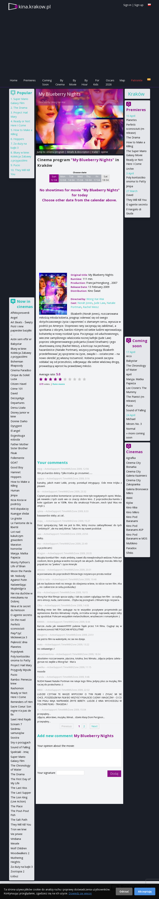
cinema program (55, 152)
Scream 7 (16, 724)
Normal (130, 428)
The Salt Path (19, 819)
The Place (17, 806)
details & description (78, 152)
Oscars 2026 (110, 82)
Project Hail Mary (21, 665)
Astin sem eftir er (21, 339)
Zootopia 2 (17, 871)
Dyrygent (16, 426)
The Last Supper (21, 792)
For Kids (96, 82)
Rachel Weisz (91, 307)
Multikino (131, 543)
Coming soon (139, 343)
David (129, 195)
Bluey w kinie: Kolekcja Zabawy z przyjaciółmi (21, 156)
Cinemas (134, 451)
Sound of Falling (136, 410)
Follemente (17, 458)
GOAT (14, 462)
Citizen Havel (18, 384)
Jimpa (129, 186)
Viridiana (16, 839)
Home (13, 80)
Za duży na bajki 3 (22, 866)
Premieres (29, 80)
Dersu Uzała (18, 407)
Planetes (131, 120)
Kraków (136, 93)
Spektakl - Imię (20, 752)
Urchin (130, 168)
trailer (95, 152)
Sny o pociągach (21, 742)
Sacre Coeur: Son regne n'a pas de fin (21, 710)
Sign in (127, 5)
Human (15, 490)
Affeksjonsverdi (20, 312)
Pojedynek (17, 651)
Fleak (14, 453)
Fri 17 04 (97, 178)
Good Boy (17, 467)
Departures (17, 403)
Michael (130, 419)
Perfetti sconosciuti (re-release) (135, 128)
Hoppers (18, 139)
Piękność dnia (19, 642)
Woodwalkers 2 (20, 853)
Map (122, 80)
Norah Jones (85, 303)
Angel (14, 317)
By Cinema (60, 82)
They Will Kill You (136, 200)
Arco (129, 356)
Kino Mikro (132, 512)
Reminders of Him (22, 702)
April (129, 374)
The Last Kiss (19, 788)
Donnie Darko (19, 421)
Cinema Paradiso (21, 370)
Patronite (136, 80)
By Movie (72, 82)
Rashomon (17, 688)
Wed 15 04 (80, 178)
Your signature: (46, 773)
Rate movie (59, 384)
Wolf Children (19, 848)
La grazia (16, 518)
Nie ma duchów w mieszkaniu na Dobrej (21, 597)
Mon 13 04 (63, 178)
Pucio (129, 405)
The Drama (133, 137)
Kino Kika (131, 507)
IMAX (129, 498)
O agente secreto (137, 204)
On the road (18, 620)
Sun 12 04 (54, 178)
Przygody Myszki (21, 670)
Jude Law (99, 303)
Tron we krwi (18, 829)
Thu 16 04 (88, 178)
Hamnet (16, 472)
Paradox (131, 548)
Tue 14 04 (71, 178)
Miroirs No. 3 (134, 424)
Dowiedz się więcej (80, 893)
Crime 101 (17, 388)
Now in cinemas (25, 304)
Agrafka (131, 458)
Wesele (15, 843)
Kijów (129, 502)
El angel (15, 430)
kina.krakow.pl (35, 6)
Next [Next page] (94, 726)
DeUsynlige (17, 398)
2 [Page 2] (84, 726)
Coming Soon (47, 82)
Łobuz (14, 876)
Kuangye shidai (20, 513)
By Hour (84, 82)
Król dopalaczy (20, 508)
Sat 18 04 (105, 178)
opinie (104, 152)
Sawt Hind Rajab (21, 719)
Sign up (138, 5)
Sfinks (129, 553)
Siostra (15, 737)
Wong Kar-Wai (58, 102)
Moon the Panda (21, 571)
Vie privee (16, 834)
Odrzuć (124, 891)
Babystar (131, 361)
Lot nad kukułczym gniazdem (17, 536)
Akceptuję (145, 891)
